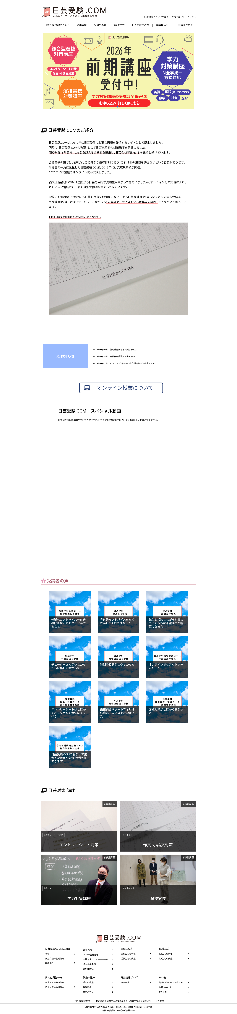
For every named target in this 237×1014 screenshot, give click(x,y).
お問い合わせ (178, 16)
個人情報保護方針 (84, 1002)
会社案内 (158, 1002)
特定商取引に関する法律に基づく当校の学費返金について (123, 1002)
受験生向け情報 (128, 955)
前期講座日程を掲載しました (121, 349)
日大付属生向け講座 (54, 989)
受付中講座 (88, 984)
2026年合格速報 (90, 956)
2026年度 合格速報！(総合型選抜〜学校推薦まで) (133, 363)
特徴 (47, 955)
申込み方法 (88, 993)
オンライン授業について (127, 389)
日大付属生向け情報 (54, 984)
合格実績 (88, 951)
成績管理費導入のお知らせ (120, 356)
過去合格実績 (89, 965)
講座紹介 (49, 964)
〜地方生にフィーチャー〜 (95, 961)
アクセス (192, 16)
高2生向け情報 (165, 955)
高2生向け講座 (165, 959)
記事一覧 (125, 984)
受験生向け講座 (128, 959)
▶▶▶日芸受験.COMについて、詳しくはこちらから (82, 217)
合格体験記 (88, 970)
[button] (117, 106)
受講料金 (87, 989)
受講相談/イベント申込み (156, 16)
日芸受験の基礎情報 (54, 959)
